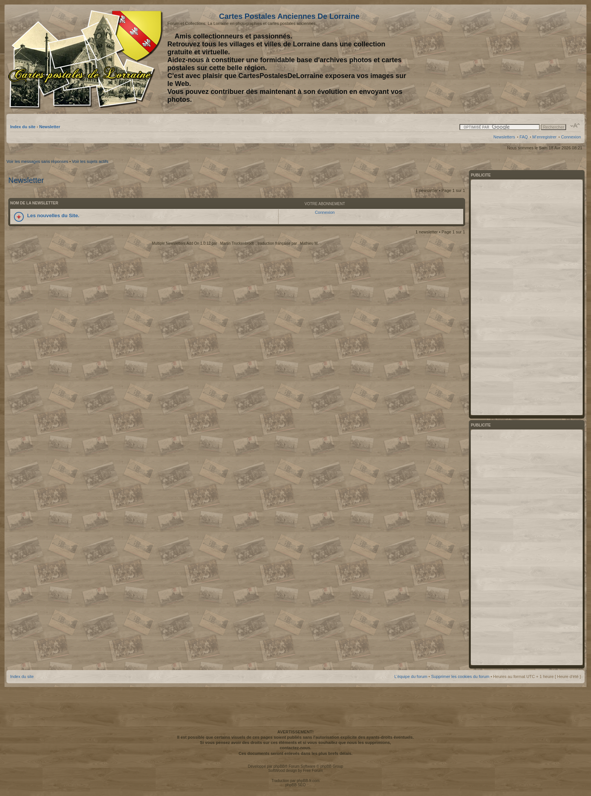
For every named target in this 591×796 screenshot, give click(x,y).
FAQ (523, 137)
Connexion (571, 137)
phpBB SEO (295, 785)
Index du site (22, 126)
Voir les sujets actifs (90, 161)
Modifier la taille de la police (575, 125)
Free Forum (313, 770)
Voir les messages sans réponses (37, 161)
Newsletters (504, 137)
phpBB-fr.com (308, 781)
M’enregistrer (544, 137)
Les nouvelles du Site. (53, 215)
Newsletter (49, 126)
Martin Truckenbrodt (237, 243)
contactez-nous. (295, 747)
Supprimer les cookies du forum (460, 676)
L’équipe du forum (410, 676)
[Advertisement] (521, 59)
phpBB (279, 766)
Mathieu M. (309, 243)
